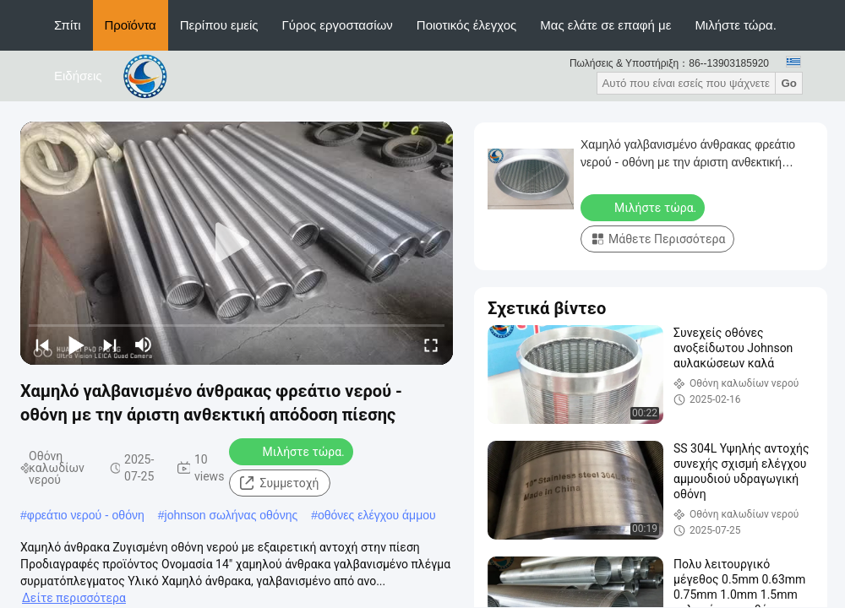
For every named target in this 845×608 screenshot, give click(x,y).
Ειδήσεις (78, 75)
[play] (236, 243)
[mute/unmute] (144, 344)
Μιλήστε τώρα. (736, 25)
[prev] (42, 344)
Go (789, 83)
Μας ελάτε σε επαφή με (605, 25)
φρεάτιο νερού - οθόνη (85, 515)
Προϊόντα (130, 25)
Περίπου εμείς (219, 25)
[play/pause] (76, 344)
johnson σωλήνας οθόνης (231, 515)
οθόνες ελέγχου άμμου (377, 515)
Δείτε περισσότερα (74, 598)
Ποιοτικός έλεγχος (466, 25)
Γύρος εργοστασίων (337, 25)
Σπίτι (67, 25)
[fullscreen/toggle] (431, 344)
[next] (110, 344)
